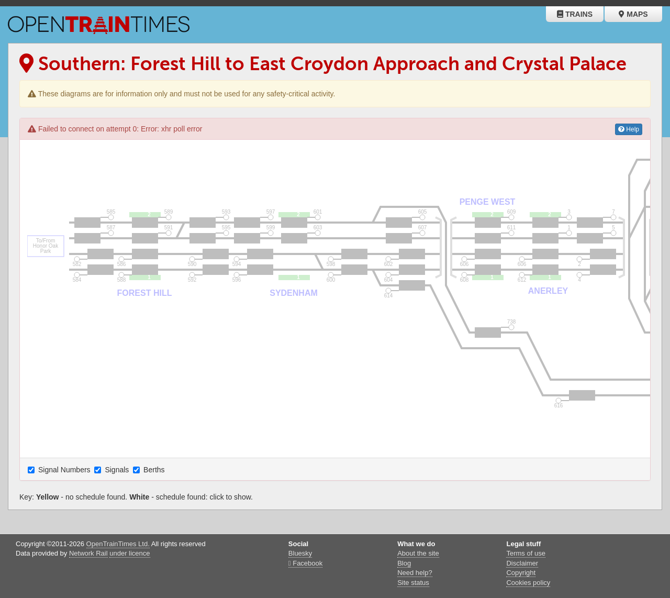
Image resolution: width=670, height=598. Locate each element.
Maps (633, 14)
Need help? (414, 573)
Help (628, 129)
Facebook (305, 563)
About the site (418, 553)
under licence (129, 553)
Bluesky (300, 553)
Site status (413, 582)
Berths (149, 470)
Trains (575, 14)
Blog (404, 563)
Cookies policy (528, 582)
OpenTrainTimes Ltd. (118, 544)
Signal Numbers (60, 470)
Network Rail (88, 553)
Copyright (520, 573)
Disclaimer (522, 563)
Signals (112, 470)
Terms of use (525, 553)
